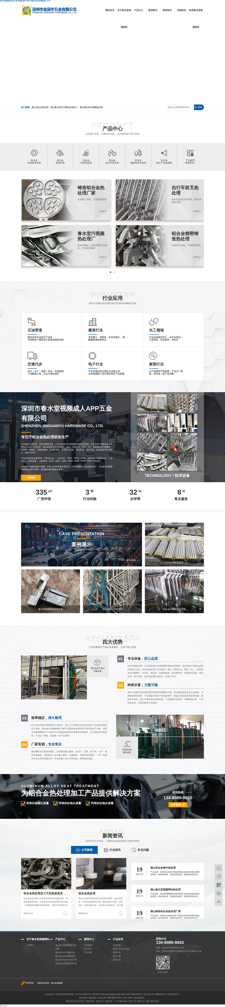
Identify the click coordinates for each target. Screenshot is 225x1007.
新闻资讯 (167, 10)
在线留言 (181, 10)
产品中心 (138, 10)
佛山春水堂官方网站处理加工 (64, 107)
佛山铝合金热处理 (40, 107)
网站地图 (3, 1006)
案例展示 (152, 10)
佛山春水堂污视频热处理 (91, 107)
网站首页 (109, 10)
